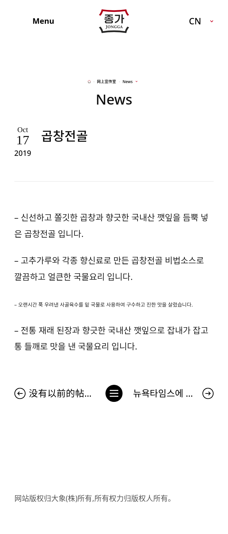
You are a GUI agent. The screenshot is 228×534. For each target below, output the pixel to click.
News (127, 82)
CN (195, 21)
